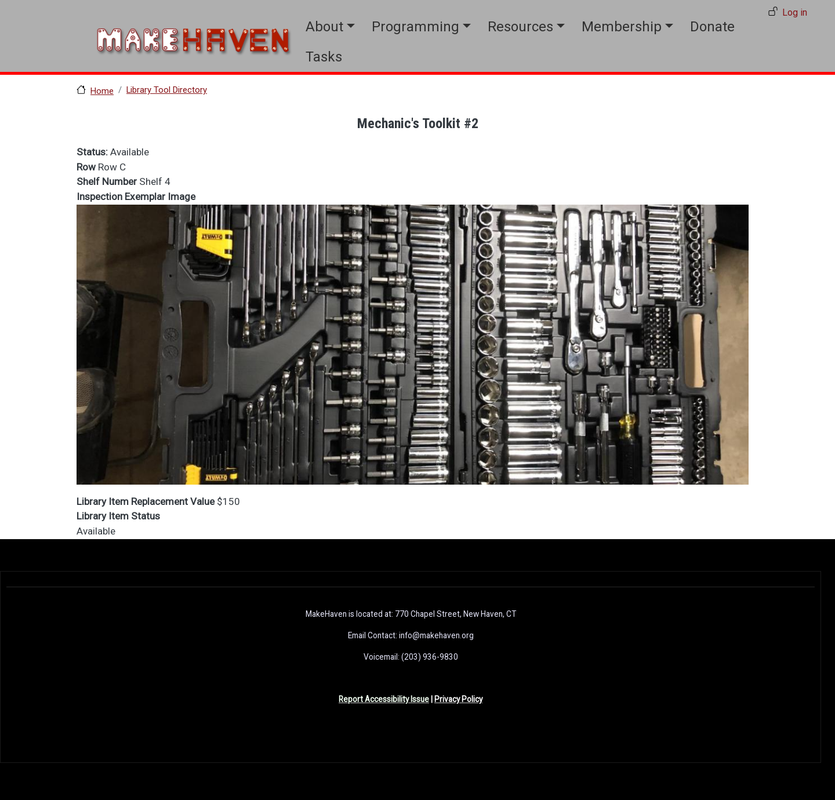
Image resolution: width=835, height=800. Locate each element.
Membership (622, 27)
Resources (520, 27)
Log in (794, 12)
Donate (712, 27)
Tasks (324, 57)
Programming (415, 27)
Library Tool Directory (166, 90)
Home (102, 91)
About (324, 27)
